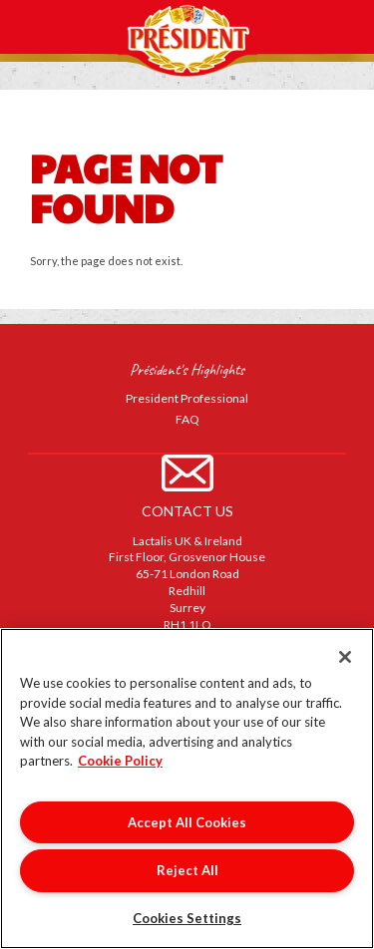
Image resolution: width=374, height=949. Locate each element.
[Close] (345, 657)
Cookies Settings (187, 918)
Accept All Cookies (187, 822)
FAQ (187, 419)
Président (187, 38)
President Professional (187, 398)
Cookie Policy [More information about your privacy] (120, 761)
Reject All (187, 870)
